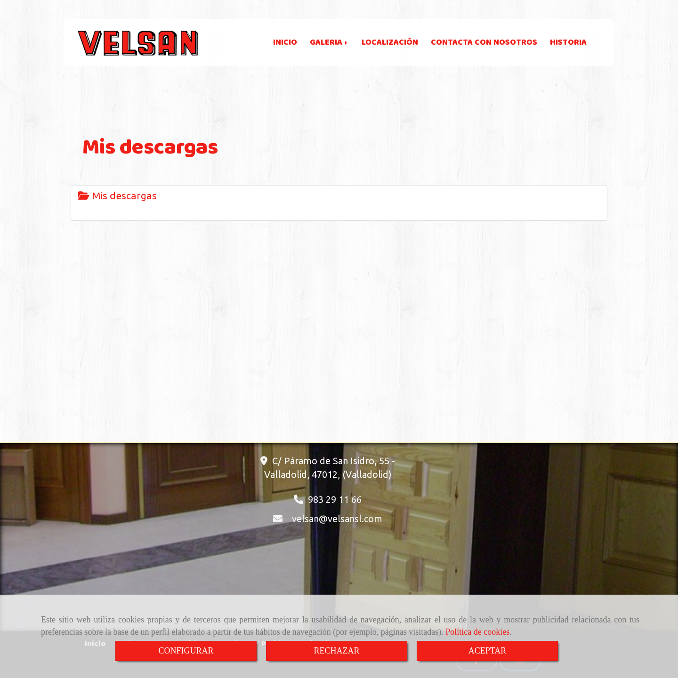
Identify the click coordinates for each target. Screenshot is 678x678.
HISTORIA (568, 42)
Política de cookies (477, 632)
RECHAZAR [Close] (336, 650)
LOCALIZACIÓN (390, 42)
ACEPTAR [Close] (487, 650)
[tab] (339, 196)
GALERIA (329, 42)
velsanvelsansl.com (337, 518)
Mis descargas (117, 195)
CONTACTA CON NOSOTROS (484, 42)
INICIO (285, 42)
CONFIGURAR (185, 650)
